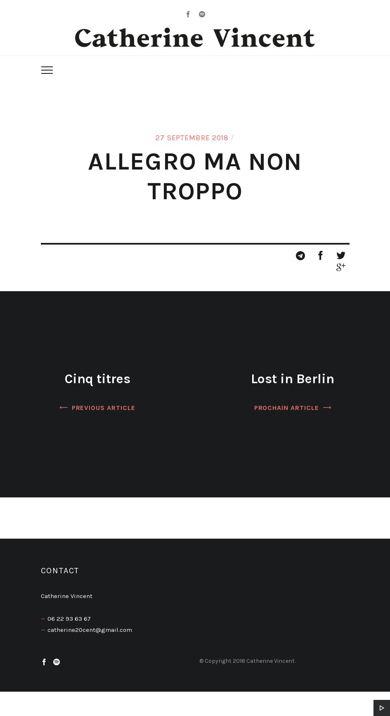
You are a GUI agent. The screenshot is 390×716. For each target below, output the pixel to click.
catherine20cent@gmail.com (89, 630)
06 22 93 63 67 (69, 618)
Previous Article (103, 408)
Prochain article (286, 408)
